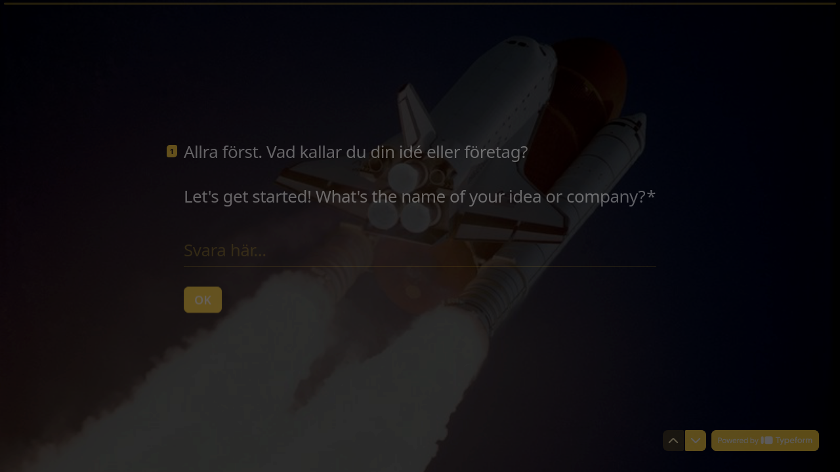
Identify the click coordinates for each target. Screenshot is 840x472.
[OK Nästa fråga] (203, 299)
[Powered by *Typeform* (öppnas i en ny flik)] (765, 440)
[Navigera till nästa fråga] (695, 440)
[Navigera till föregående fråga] (673, 440)
